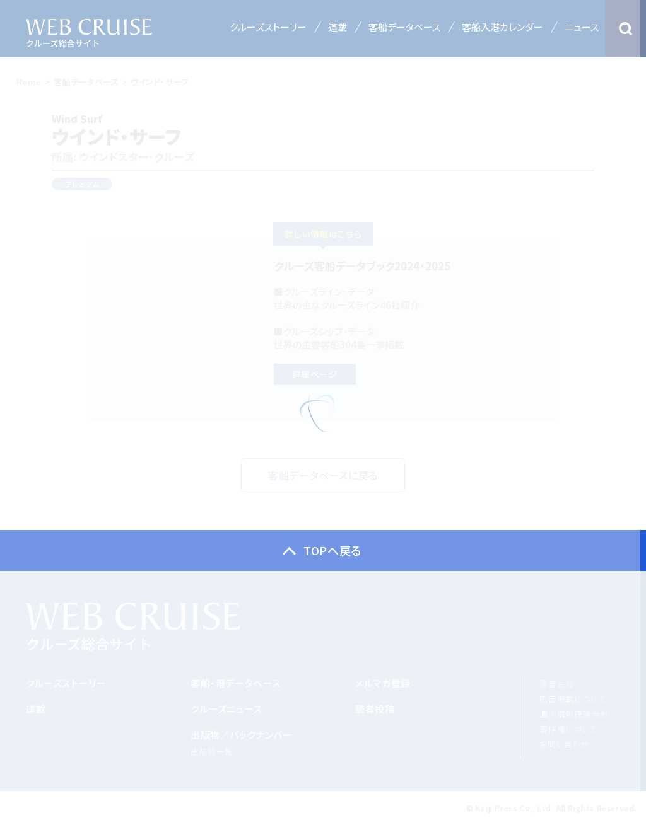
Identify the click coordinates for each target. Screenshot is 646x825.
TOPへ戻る (332, 550)
